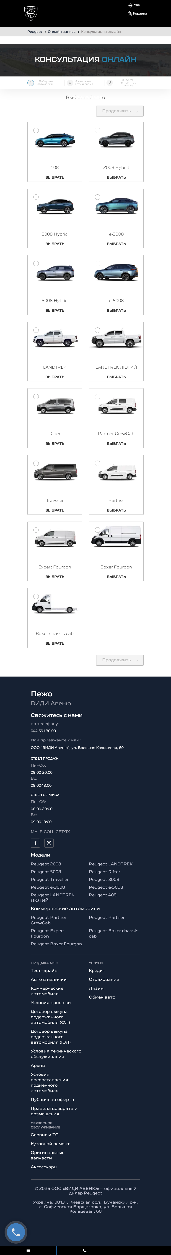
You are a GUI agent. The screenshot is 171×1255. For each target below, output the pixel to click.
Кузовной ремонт (50, 1148)
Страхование (104, 984)
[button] (137, 13)
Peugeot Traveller (50, 884)
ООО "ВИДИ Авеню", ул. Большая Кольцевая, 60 (77, 752)
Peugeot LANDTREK (111, 868)
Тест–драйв (44, 975)
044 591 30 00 (43, 735)
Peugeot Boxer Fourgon (56, 948)
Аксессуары (44, 1171)
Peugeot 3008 (104, 884)
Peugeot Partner (106, 922)
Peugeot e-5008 (106, 892)
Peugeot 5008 (46, 876)
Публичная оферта (52, 1104)
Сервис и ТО (45, 1139)
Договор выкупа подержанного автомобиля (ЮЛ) (51, 1041)
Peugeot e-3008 (48, 892)
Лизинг (97, 993)
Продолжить (120, 111)
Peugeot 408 (103, 899)
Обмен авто (102, 1002)
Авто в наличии (49, 984)
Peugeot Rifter (104, 876)
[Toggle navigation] (30, 11)
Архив (38, 1070)
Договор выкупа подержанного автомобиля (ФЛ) (50, 1021)
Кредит (97, 975)
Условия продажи (51, 1007)
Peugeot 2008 (46, 868)
